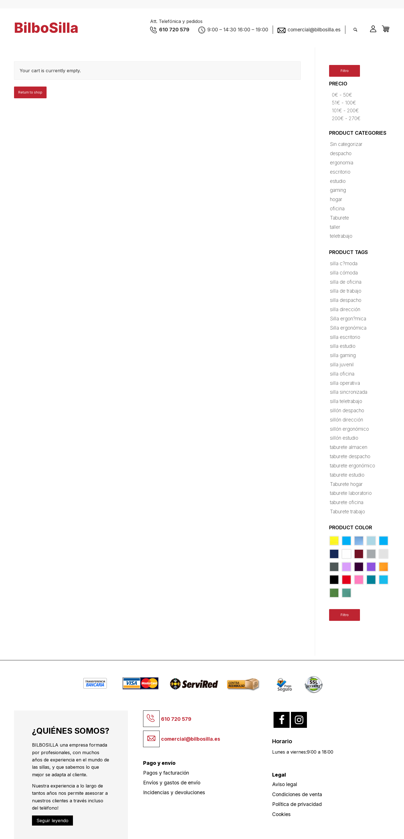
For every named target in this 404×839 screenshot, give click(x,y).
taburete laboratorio (351, 493)
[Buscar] (355, 29)
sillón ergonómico (349, 429)
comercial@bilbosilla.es (190, 739)
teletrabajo (341, 236)
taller (335, 227)
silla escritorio (345, 337)
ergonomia (341, 163)
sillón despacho (347, 410)
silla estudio (342, 346)
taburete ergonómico (352, 466)
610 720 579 (176, 719)
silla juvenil (342, 364)
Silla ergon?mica (348, 318)
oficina (337, 208)
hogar (336, 199)
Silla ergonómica (348, 328)
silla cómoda (344, 273)
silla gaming (343, 355)
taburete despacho (350, 456)
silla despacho (345, 300)
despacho (341, 153)
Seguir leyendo (52, 820)
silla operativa (345, 383)
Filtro (345, 71)
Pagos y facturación (166, 773)
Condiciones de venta (297, 794)
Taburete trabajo (347, 511)
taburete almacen (348, 447)
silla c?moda (343, 263)
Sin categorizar (346, 144)
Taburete (339, 218)
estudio (338, 181)
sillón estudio (344, 438)
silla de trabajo (345, 291)
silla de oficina (345, 282)
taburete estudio (347, 475)
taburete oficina (346, 502)
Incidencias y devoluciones (174, 792)
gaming (338, 190)
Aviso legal (284, 784)
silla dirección (345, 309)
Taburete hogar (346, 484)
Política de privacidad (297, 804)
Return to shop (30, 92)
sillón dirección (346, 420)
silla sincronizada (348, 392)
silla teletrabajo (346, 401)
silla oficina (342, 374)
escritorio (340, 172)
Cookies (281, 814)
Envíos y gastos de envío (171, 783)
